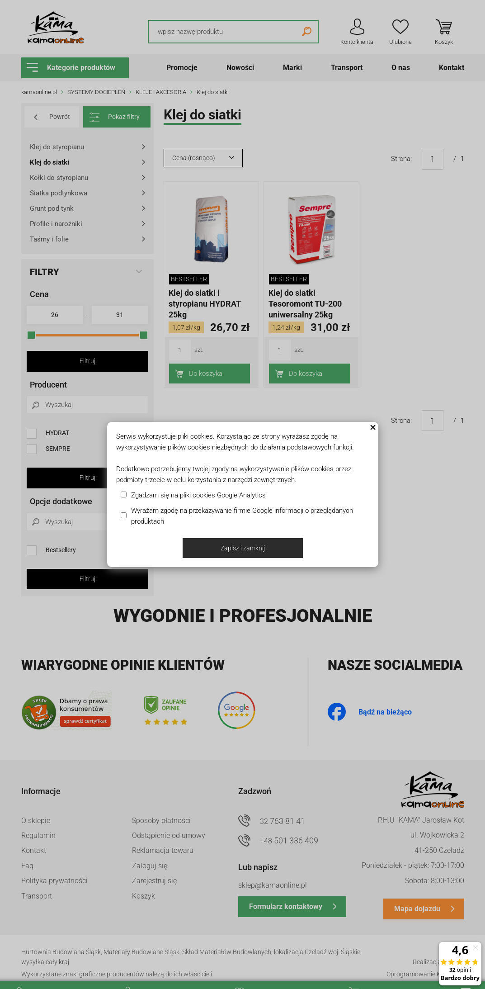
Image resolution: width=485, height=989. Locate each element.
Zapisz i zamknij (243, 548)
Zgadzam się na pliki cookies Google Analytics (198, 495)
